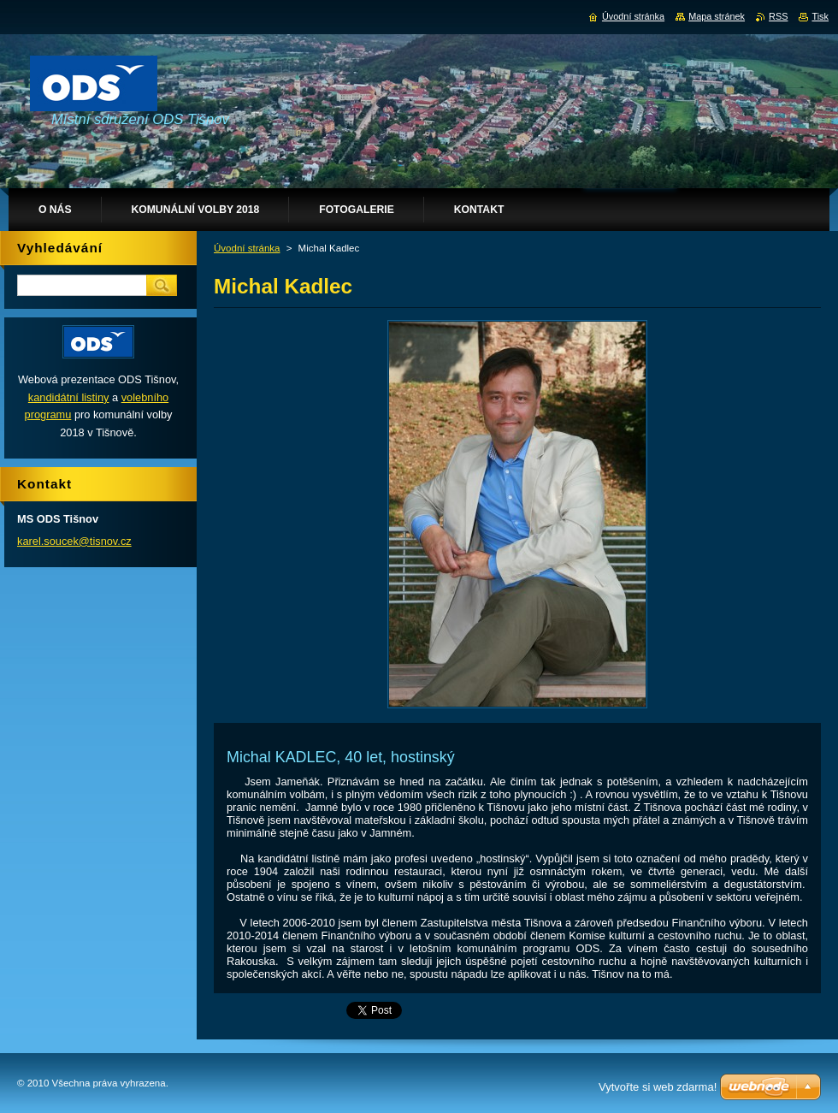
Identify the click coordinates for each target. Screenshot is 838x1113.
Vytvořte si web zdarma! (658, 1086)
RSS (778, 16)
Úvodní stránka (247, 248)
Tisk (820, 16)
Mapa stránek (716, 16)
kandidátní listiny (68, 397)
